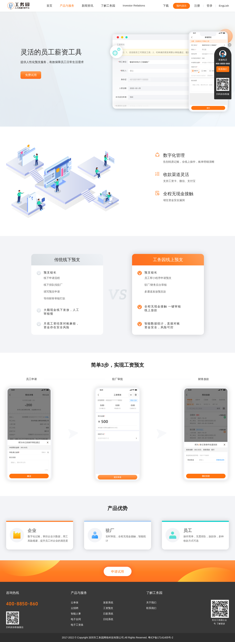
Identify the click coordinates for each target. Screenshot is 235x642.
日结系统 (108, 619)
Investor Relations (134, 5)
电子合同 (76, 619)
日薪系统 (108, 613)
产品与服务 (67, 5)
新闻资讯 (87, 5)
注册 (197, 5)
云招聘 (74, 608)
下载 (166, 5)
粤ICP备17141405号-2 (160, 637)
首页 (49, 5)
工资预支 (108, 608)
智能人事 (76, 613)
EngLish (224, 5)
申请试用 (117, 571)
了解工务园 (108, 5)
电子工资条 (77, 624)
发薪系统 (108, 602)
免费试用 (31, 75)
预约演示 (181, 5)
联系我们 (151, 608)
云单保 (74, 602)
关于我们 (151, 602)
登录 (209, 5)
